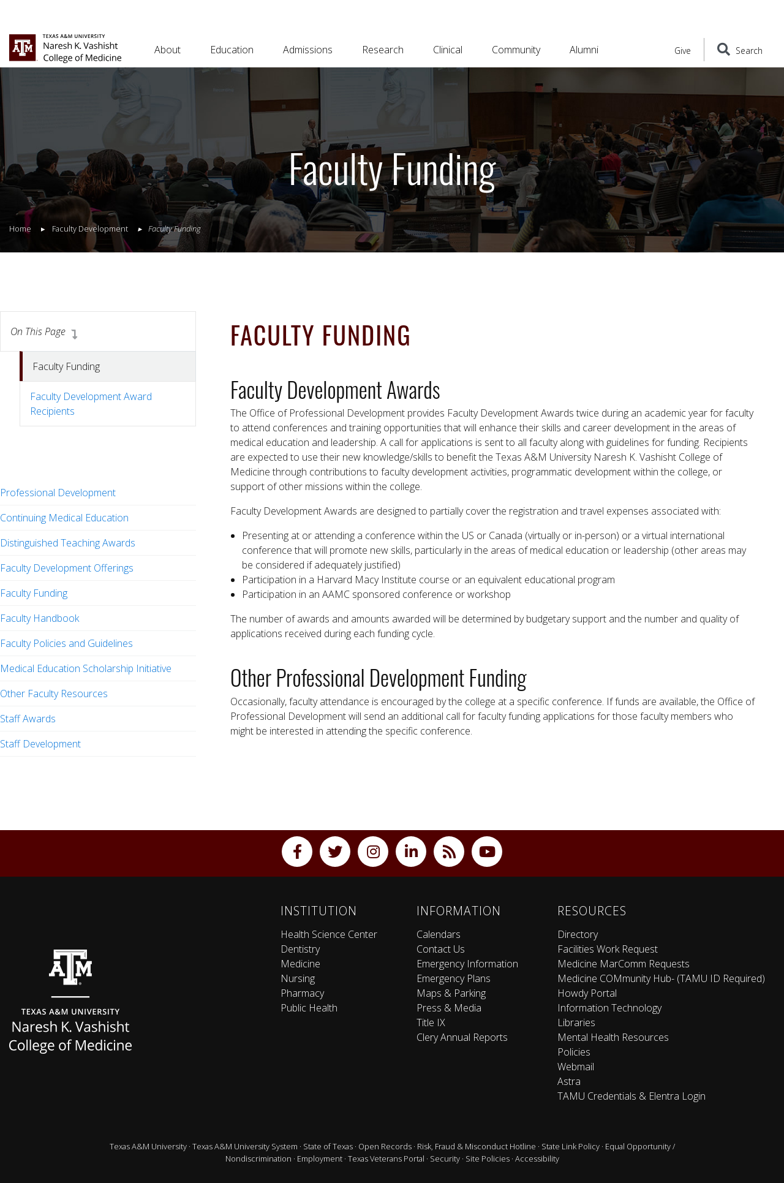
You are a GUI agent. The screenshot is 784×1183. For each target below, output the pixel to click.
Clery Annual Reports (462, 1037)
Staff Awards (28, 718)
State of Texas (328, 1146)
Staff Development (40, 743)
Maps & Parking (451, 993)
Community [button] (516, 49)
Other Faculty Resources (54, 693)
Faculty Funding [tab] (66, 366)
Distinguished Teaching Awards (67, 543)
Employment (319, 1158)
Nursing (298, 978)
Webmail (575, 1066)
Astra (569, 1081)
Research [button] (383, 49)
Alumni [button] (584, 49)
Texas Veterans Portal (386, 1158)
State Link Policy (570, 1146)
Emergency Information (467, 963)
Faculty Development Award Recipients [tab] (91, 404)
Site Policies (488, 1158)
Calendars (439, 934)
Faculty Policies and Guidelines (66, 643)
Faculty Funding (33, 593)
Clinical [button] (447, 49)
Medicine (300, 963)
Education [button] (232, 49)
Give (682, 50)
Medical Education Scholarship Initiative (86, 668)
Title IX (431, 1022)
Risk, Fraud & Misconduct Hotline (476, 1146)
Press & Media (449, 1008)
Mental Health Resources (613, 1037)
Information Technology (609, 1008)
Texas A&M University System (245, 1146)
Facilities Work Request (607, 949)
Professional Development (58, 492)
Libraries (576, 1022)
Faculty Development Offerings (67, 568)
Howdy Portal (587, 993)
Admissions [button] (308, 49)
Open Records (385, 1146)
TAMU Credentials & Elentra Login (631, 1096)
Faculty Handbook (39, 618)
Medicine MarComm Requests (623, 963)
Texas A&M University (148, 1146)
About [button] (167, 49)
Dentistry (300, 949)
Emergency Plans (454, 978)
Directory (577, 934)
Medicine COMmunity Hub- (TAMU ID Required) (661, 978)
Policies (573, 1052)
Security (445, 1158)
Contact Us (441, 949)
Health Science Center (329, 934)
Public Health (309, 1008)
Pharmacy (302, 993)
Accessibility (537, 1158)
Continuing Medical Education (64, 517)
